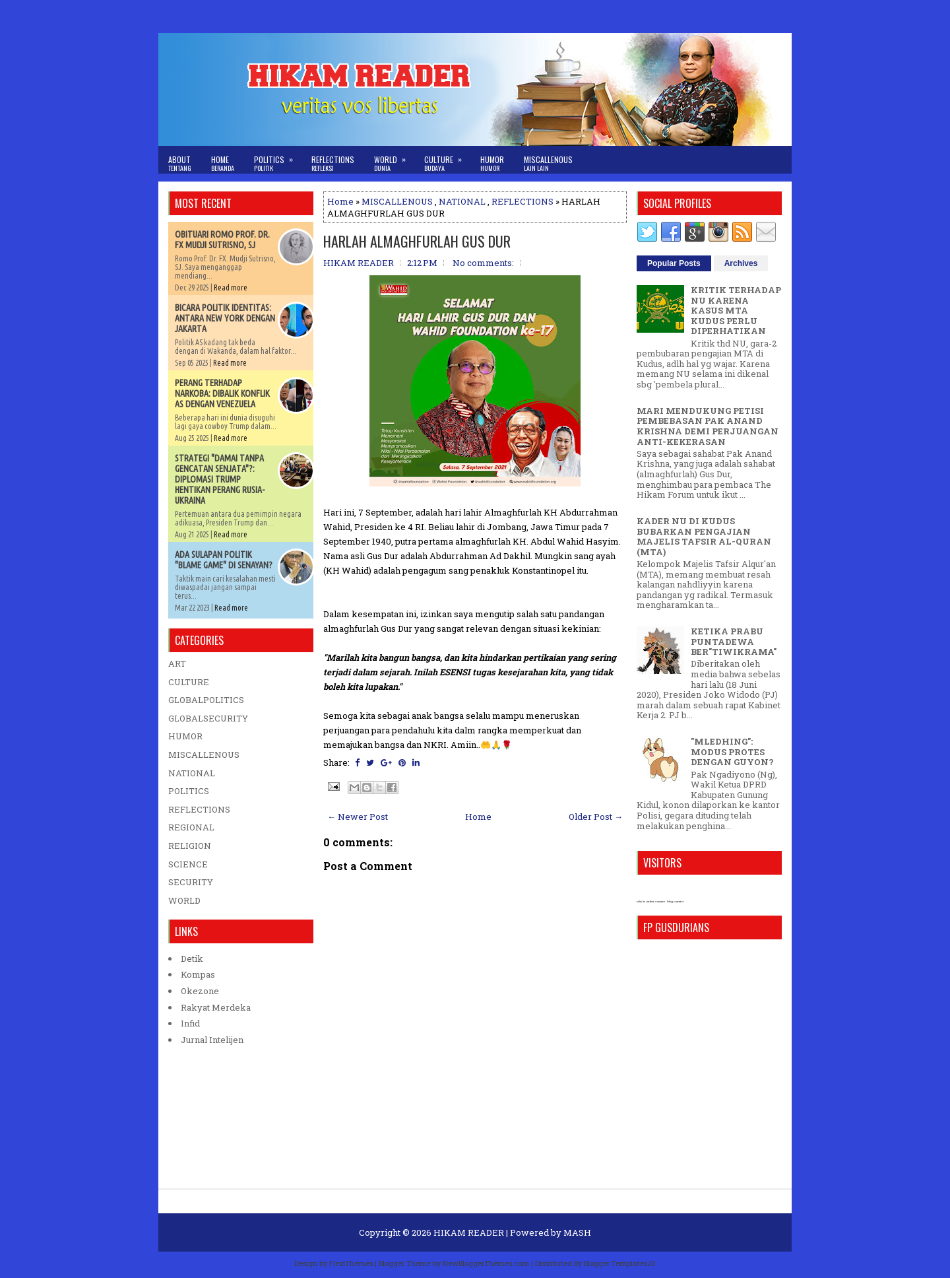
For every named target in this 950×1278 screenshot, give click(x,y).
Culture (447, 159)
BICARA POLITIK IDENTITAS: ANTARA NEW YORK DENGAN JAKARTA (225, 318)
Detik (192, 958)
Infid (190, 1023)
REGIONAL (191, 827)
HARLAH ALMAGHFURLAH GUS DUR (417, 241)
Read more (230, 287)
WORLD (184, 900)
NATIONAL (462, 201)
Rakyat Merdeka (216, 1007)
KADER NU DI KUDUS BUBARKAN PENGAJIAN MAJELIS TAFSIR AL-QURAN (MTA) (704, 536)
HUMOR (185, 736)
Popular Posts (674, 263)
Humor (492, 163)
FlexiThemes (351, 1263)
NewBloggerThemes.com (486, 1263)
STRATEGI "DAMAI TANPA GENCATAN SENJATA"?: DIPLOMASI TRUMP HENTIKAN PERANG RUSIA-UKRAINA (220, 479)
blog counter (675, 901)
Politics (277, 159)
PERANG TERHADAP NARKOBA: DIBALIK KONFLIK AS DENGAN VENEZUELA (222, 393)
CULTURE (188, 682)
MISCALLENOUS (397, 201)
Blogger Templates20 (620, 1263)
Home (222, 163)
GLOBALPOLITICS (206, 700)
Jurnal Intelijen (212, 1040)
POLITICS (188, 791)
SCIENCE (188, 864)
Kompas (198, 974)
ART (177, 663)
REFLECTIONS (522, 201)
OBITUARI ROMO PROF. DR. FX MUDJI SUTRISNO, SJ (222, 239)
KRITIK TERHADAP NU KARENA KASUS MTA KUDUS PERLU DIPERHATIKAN (736, 310)
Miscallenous (548, 163)
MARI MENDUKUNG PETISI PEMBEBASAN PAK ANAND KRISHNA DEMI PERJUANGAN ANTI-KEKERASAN (707, 426)
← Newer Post (357, 817)
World (394, 159)
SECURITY (190, 882)
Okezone (200, 991)
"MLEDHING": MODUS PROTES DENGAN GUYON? (732, 751)
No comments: (483, 263)
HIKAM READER (468, 1232)
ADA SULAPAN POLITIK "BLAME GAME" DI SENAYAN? (223, 559)
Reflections (332, 163)
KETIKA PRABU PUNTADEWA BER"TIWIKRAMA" (733, 641)
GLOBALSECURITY (208, 718)
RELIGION (189, 846)
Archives (741, 263)
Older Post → (596, 817)
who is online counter (651, 901)
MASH (577, 1232)
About (179, 163)
